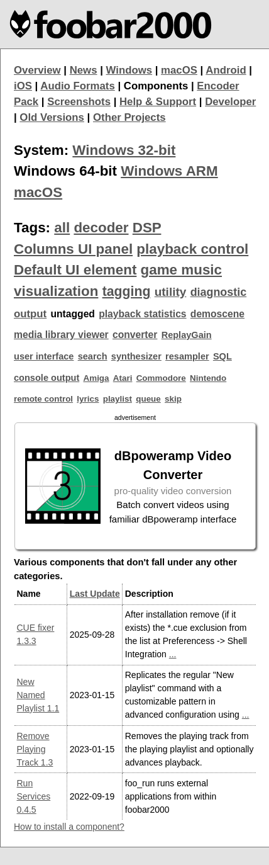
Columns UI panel (73, 249)
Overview (37, 70)
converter (135, 334)
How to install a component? (69, 827)
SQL (222, 356)
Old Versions (51, 117)
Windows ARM (169, 171)
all (62, 227)
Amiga (96, 378)
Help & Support (157, 102)
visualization (56, 291)
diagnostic (218, 292)
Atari (123, 378)
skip (173, 399)
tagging (126, 291)
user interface (44, 356)
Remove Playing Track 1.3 (35, 749)
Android (226, 70)
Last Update (95, 594)
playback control (192, 249)
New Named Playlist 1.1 (38, 695)
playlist (117, 399)
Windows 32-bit (123, 150)
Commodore (161, 378)
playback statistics (142, 313)
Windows (129, 70)
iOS (23, 86)
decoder (101, 227)
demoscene (217, 313)
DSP (147, 227)
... (173, 654)
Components (156, 86)
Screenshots (79, 102)
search (92, 356)
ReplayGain (187, 335)
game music (181, 270)
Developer (230, 102)
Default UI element (75, 270)
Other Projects (129, 117)
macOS (179, 70)
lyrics (88, 399)
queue (148, 399)
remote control (43, 399)
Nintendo (208, 378)
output (30, 314)
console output (46, 378)
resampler (187, 356)
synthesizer (136, 356)
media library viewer (61, 334)
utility (171, 291)
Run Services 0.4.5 (34, 796)
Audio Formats (77, 86)
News (83, 70)
